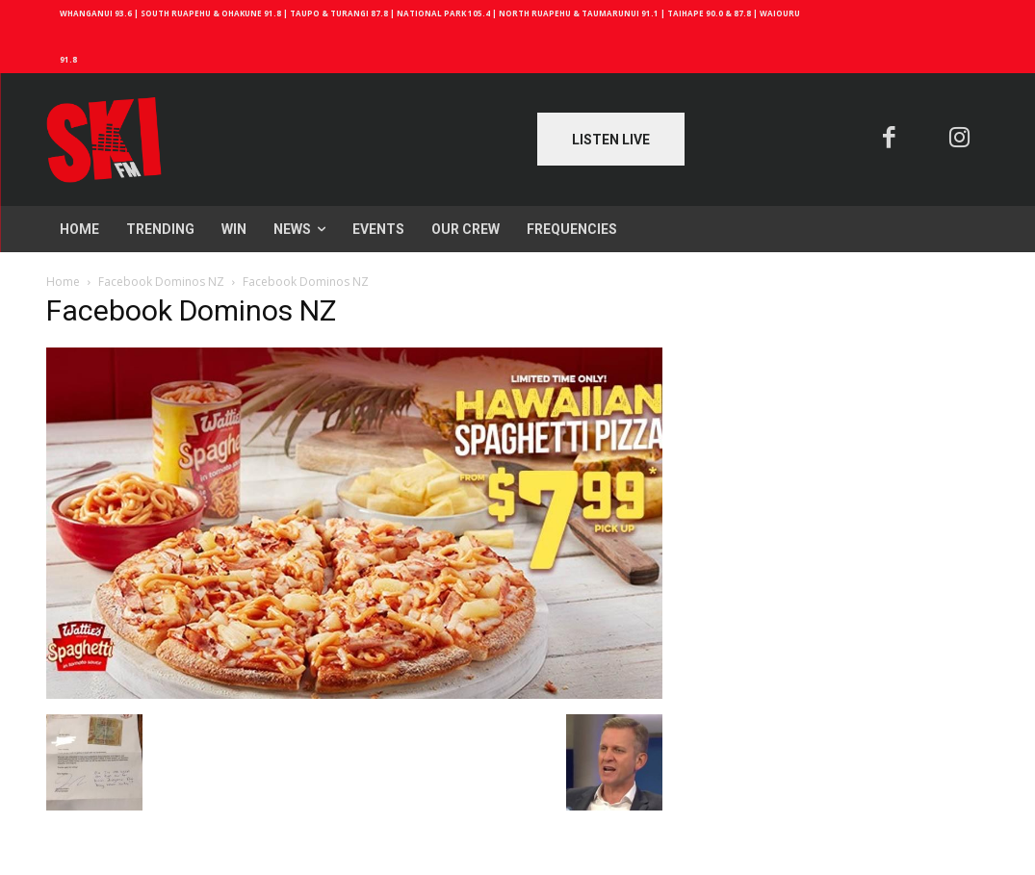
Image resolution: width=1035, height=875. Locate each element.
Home (63, 281)
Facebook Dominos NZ (161, 281)
